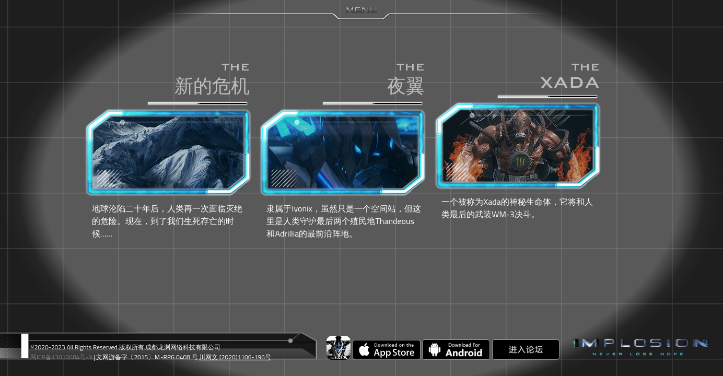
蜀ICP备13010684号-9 (61, 357)
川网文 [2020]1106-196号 (235, 357)
